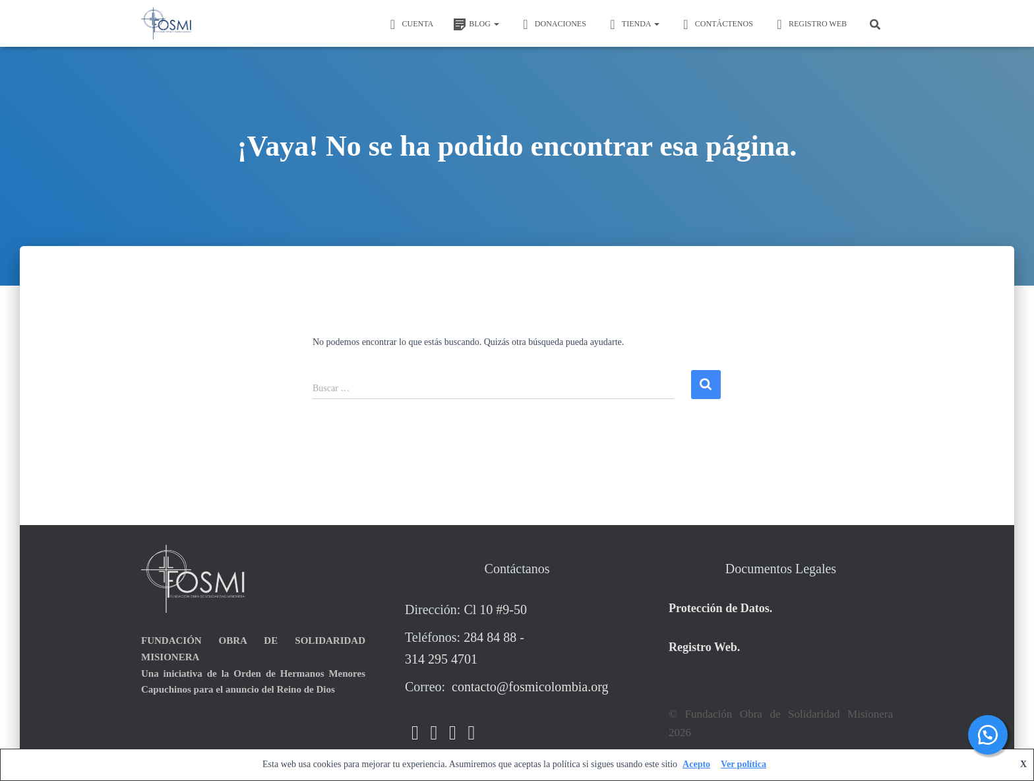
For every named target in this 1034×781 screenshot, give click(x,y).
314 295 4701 (441, 659)
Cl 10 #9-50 (495, 609)
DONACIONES (552, 24)
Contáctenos (716, 24)
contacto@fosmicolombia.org (528, 686)
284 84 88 (490, 637)
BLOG (476, 24)
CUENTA (409, 24)
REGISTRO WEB (810, 24)
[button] (496, 23)
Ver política (743, 764)
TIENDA (632, 24)
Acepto (696, 764)
